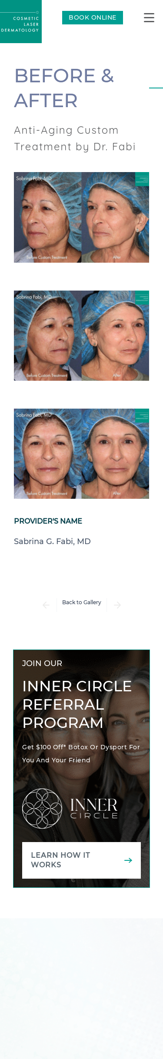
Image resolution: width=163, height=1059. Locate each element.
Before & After (64, 88)
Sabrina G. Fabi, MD (52, 541)
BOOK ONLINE (92, 17)
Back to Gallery (81, 602)
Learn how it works (60, 860)
